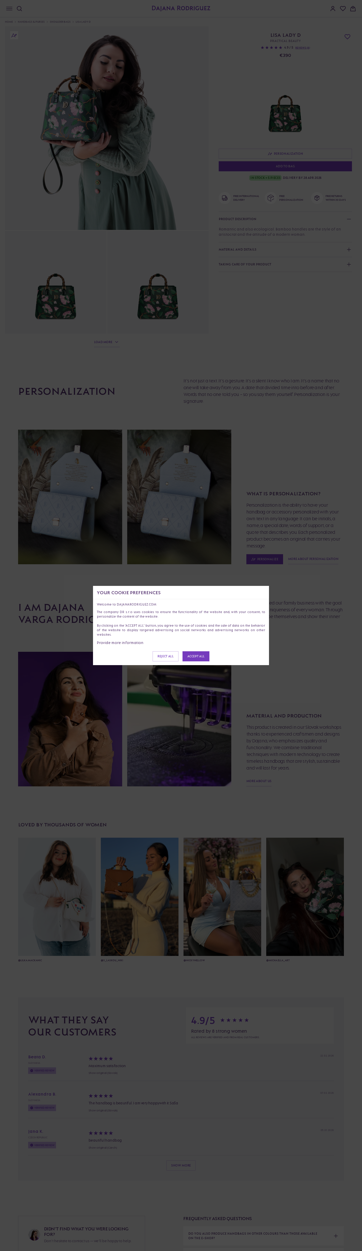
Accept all (196, 656)
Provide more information (120, 642)
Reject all (165, 656)
